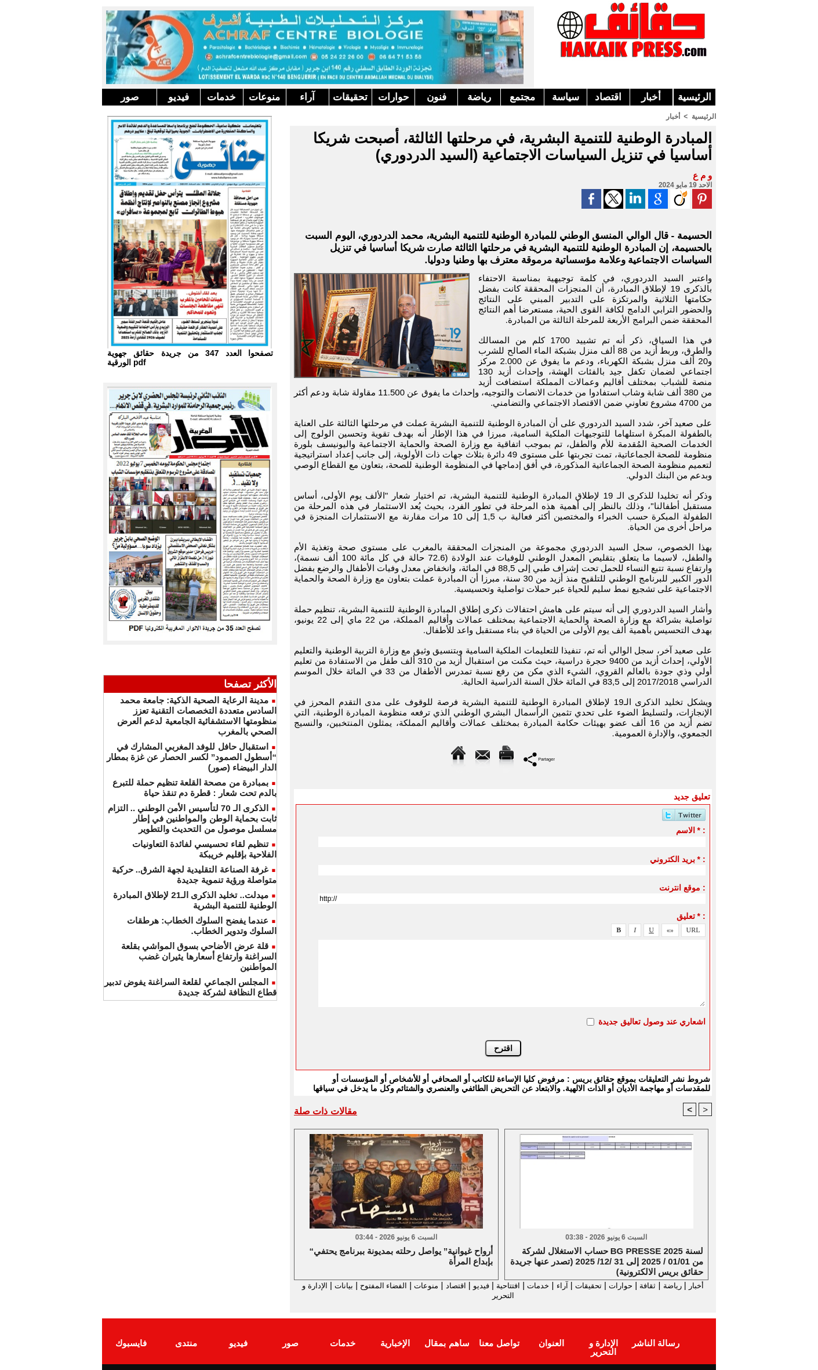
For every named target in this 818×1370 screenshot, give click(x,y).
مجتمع (522, 97)
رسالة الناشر (655, 1343)
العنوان (551, 1343)
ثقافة (647, 1285)
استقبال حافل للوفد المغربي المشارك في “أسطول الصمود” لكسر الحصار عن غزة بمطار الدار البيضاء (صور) (192, 757)
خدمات (221, 97)
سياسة (565, 97)
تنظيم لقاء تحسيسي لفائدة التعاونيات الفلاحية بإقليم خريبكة (204, 849)
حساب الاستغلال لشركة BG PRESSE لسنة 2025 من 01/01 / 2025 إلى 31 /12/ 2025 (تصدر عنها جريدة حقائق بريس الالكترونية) (606, 1260)
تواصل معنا (499, 1343)
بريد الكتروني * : (678, 858)
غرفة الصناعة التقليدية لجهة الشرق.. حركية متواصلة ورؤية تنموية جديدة (194, 874)
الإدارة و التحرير (500, 1295)
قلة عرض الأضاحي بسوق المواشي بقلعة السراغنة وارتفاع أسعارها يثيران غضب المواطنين (199, 956)
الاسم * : (691, 829)
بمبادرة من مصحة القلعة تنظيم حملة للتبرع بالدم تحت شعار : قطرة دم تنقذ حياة (194, 787)
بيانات (306, 1285)
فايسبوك (131, 1343)
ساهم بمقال (446, 1343)
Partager (539, 758)
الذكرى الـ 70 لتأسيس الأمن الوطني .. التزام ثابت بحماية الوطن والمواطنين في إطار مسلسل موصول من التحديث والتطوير (192, 818)
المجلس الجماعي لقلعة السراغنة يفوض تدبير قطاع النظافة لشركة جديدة (190, 987)
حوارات (393, 97)
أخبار (651, 97)
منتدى (186, 1343)
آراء (307, 97)
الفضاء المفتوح (350, 1285)
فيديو (178, 97)
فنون (436, 97)
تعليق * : (691, 915)
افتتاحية (493, 1285)
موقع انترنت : (682, 887)
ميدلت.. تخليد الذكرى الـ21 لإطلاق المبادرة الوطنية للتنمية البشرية (195, 900)
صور (130, 97)
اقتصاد (608, 97)
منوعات (264, 97)
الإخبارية (395, 1343)
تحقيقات (350, 97)
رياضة (479, 97)
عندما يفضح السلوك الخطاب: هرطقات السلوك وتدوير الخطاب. (202, 925)
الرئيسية (694, 97)
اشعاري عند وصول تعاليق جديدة (652, 1021)
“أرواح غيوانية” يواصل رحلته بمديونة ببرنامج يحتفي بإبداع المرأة (401, 1256)
